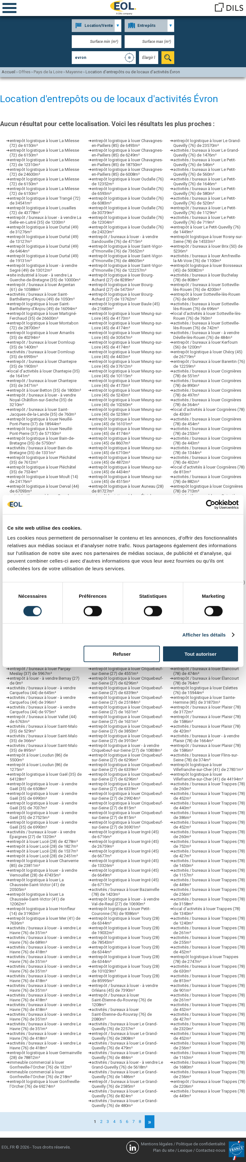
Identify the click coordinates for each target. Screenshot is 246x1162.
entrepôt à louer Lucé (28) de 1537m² (44, 851)
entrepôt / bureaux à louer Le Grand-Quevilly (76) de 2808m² (125, 1036)
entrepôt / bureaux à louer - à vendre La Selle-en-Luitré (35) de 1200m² (45, 220)
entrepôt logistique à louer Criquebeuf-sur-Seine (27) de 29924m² (127, 796)
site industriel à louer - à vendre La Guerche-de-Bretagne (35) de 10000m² (45, 277)
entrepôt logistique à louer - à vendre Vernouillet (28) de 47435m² (43, 873)
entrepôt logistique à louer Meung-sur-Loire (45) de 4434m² (127, 469)
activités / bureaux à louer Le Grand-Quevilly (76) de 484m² (125, 1055)
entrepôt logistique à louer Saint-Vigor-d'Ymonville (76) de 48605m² (127, 258)
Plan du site (163, 1150)
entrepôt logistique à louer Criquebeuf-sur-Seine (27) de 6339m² (127, 690)
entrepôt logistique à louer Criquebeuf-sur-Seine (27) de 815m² (127, 805)
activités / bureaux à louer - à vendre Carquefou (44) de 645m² (43, 690)
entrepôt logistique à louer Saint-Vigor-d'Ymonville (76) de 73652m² (127, 248)
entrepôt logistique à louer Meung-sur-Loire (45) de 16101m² (127, 421)
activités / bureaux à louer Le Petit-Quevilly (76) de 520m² (204, 200)
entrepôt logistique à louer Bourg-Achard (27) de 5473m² (123, 287)
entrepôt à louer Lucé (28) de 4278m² (44, 841)
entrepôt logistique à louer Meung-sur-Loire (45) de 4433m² (127, 354)
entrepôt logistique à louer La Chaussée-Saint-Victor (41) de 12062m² (37, 899)
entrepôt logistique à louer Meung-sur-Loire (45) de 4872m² (127, 460)
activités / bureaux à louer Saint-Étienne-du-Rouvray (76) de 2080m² (122, 1014)
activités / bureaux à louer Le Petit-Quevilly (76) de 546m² (204, 162)
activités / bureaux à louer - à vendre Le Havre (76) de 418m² (45, 949)
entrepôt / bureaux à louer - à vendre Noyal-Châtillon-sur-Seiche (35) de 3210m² (43, 400)
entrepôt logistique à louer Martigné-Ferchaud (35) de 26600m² (43, 316)
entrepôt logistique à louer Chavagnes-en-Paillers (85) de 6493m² (127, 143)
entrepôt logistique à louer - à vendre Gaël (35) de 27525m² (43, 815)
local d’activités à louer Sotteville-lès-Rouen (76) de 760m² (207, 316)
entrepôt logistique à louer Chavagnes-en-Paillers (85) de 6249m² (127, 152)
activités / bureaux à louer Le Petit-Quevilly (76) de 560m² (204, 172)
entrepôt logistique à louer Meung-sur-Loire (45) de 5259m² (127, 412)
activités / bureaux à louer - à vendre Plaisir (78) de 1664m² (206, 738)
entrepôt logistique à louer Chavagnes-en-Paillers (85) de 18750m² (127, 162)
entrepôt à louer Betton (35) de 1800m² (45, 390)
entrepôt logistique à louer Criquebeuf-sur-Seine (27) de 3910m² (127, 738)
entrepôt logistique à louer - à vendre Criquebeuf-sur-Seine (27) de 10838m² (127, 748)
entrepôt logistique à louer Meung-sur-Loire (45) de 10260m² (127, 402)
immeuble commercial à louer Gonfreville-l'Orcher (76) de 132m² (41, 1065)
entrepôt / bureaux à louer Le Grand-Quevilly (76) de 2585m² (125, 1084)
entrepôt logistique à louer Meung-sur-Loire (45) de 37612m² (127, 364)
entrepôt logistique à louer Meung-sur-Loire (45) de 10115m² (127, 373)
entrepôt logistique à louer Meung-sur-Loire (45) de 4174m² (127, 325)
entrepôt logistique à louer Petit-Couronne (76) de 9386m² (121, 911)
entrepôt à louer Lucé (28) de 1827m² (44, 846)
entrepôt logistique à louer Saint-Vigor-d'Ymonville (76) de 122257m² (127, 268)
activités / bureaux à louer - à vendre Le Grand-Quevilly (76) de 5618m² (127, 1065)
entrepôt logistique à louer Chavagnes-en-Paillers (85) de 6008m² (127, 172)
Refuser (122, 654)
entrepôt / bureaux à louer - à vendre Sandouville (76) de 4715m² (125, 239)
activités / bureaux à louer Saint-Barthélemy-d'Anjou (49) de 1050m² (42, 296)
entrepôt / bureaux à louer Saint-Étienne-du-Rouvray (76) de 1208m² (122, 1000)
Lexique (185, 1150)
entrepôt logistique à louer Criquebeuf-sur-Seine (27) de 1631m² (127, 709)
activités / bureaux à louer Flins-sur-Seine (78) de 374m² (205, 757)
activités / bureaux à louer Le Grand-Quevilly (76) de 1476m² (206, 152)
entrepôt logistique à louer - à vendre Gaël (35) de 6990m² (43, 796)
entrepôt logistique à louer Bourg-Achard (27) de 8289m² (123, 277)
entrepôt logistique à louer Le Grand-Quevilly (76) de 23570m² (207, 143)
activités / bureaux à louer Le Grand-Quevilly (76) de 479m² (125, 1045)
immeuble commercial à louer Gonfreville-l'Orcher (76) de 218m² (41, 1074)
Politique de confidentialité (200, 1144)
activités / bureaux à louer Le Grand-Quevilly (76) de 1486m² (125, 1074)
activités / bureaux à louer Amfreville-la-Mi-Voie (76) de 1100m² (207, 258)
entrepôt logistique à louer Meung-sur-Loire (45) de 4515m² (127, 479)
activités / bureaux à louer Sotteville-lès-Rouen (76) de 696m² (206, 306)
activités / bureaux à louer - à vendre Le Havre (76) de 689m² (45, 940)
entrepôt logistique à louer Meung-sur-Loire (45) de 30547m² (127, 335)
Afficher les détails (204, 634)
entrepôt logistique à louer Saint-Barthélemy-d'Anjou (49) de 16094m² (43, 306)
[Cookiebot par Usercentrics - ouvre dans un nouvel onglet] (211, 504)
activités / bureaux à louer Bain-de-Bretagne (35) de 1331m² (41, 450)
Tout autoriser (200, 654)
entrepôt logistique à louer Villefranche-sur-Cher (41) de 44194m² (208, 776)
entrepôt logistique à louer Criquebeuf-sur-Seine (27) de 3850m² (127, 728)
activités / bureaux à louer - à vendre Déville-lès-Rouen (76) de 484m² (206, 335)
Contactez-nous (210, 1150)
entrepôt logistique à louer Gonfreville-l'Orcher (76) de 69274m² (45, 1084)
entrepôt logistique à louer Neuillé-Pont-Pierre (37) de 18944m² (41, 421)
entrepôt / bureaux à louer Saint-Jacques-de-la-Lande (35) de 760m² (43, 412)
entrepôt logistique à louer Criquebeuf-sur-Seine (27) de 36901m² (127, 824)
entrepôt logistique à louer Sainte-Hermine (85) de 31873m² (204, 700)
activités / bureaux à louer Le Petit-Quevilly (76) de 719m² (204, 220)
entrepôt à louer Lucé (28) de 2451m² (44, 855)
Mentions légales (157, 1144)
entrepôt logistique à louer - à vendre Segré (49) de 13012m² (43, 268)
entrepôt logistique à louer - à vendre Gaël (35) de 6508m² (43, 786)
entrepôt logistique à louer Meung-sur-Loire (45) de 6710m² (127, 450)
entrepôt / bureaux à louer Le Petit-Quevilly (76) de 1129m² (204, 210)
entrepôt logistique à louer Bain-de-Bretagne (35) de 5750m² (42, 440)
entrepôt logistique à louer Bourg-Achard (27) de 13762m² (123, 296)
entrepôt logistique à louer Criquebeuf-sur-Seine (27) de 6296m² (127, 680)
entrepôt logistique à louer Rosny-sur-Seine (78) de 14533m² (208, 239)
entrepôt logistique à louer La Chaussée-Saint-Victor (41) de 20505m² (37, 885)
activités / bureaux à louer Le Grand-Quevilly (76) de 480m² (125, 1103)
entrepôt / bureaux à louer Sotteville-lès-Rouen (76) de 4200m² (206, 287)
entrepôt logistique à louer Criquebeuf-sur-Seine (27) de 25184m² (127, 700)
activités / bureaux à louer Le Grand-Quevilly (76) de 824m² (125, 1093)
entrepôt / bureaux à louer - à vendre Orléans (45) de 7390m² (125, 988)
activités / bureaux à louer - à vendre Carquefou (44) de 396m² (43, 700)
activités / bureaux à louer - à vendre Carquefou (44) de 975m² (43, 709)
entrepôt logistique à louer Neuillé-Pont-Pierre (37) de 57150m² (41, 431)
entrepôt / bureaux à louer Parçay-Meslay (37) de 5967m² (40, 671)
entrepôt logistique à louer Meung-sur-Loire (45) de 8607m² (127, 440)
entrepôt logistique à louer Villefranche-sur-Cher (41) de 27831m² (208, 767)
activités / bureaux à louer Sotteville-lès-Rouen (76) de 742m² (206, 325)
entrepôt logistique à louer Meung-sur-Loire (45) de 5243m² (127, 392)
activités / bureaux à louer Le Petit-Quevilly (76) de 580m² (204, 191)
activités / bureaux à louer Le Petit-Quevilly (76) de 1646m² (204, 181)
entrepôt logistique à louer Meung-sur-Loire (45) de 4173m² (127, 316)
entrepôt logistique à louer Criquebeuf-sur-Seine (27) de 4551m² (127, 671)
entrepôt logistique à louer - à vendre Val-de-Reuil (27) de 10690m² (125, 901)
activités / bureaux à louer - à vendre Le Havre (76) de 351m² (45, 930)
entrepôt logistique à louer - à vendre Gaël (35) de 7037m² (43, 805)
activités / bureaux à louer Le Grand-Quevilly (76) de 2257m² (125, 1026)
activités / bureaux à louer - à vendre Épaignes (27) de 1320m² (43, 834)
